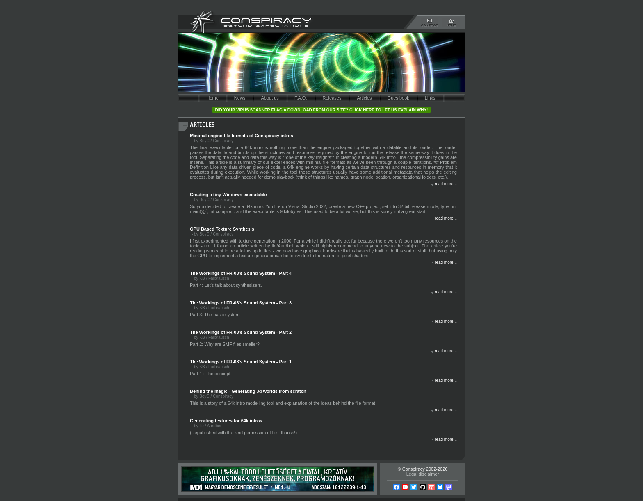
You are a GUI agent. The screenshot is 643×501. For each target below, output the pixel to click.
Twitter (413, 487)
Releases (332, 97)
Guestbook (398, 97)
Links (430, 97)
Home (212, 97)
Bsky (440, 487)
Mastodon (448, 487)
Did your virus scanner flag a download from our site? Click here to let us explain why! (321, 110)
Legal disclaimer (422, 474)
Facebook (396, 487)
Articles (364, 97)
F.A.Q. (300, 97)
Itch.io (431, 487)
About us (269, 97)
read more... (446, 183)
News (240, 97)
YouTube (405, 487)
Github (423, 487)
